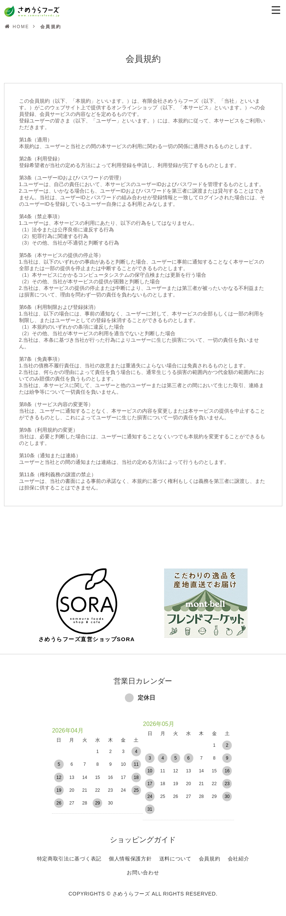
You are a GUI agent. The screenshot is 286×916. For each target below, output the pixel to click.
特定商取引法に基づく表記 (69, 853)
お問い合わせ (143, 867)
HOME (20, 26)
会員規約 (209, 853)
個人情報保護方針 (130, 853)
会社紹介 (238, 853)
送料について (175, 853)
